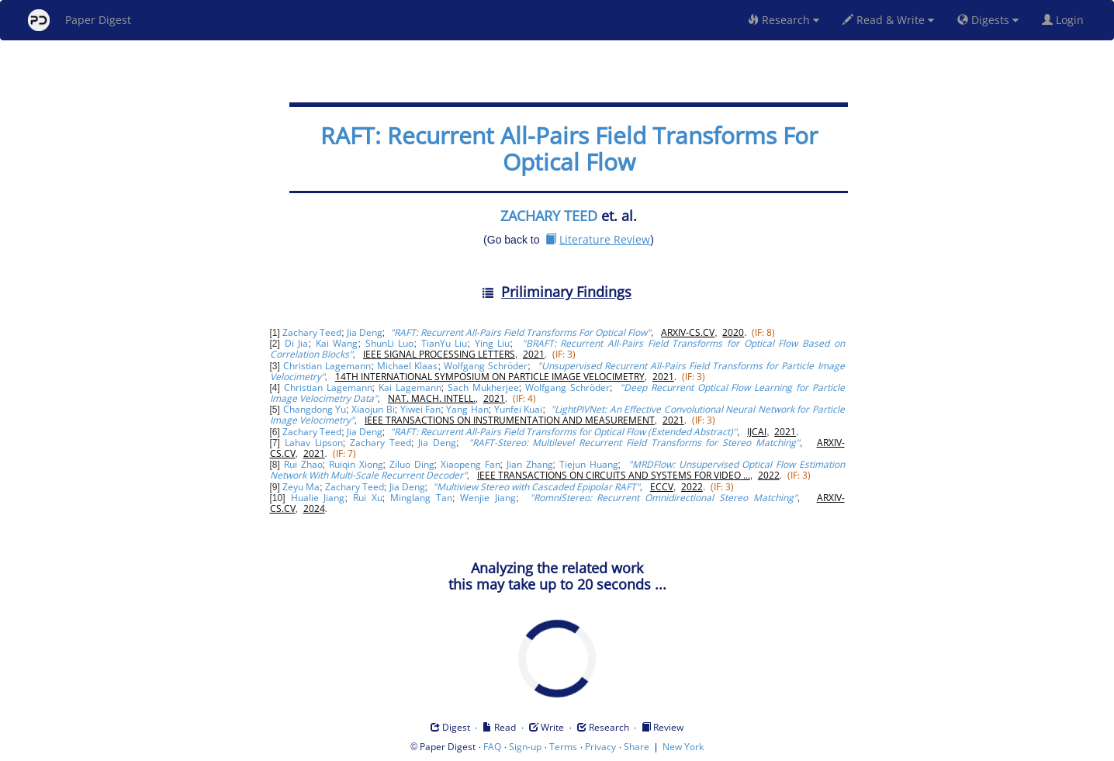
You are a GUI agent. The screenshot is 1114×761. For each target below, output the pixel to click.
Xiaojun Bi (372, 409)
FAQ (492, 746)
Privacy (600, 746)
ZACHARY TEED (548, 215)
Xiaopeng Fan (470, 464)
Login (1066, 19)
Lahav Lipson (314, 442)
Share (636, 746)
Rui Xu (367, 497)
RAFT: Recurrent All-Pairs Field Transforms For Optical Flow (569, 148)
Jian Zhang (530, 464)
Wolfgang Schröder (486, 365)
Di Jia (297, 343)
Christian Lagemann (327, 365)
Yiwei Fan (420, 409)
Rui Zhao (303, 464)
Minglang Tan (421, 497)
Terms (563, 746)
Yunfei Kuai (518, 409)
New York (683, 746)
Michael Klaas (407, 365)
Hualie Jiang (318, 497)
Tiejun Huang (588, 464)
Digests (988, 19)
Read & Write (888, 19)
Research (783, 19)
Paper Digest (79, 20)
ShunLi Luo (389, 343)
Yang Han (467, 409)
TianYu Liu (444, 343)
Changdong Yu (314, 409)
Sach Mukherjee (483, 387)
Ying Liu (492, 343)
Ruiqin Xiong (356, 464)
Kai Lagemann (410, 387)
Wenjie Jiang (488, 497)
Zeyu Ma (301, 486)
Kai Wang (337, 343)
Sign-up (525, 746)
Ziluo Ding (411, 464)
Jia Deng (364, 332)
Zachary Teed (311, 332)
